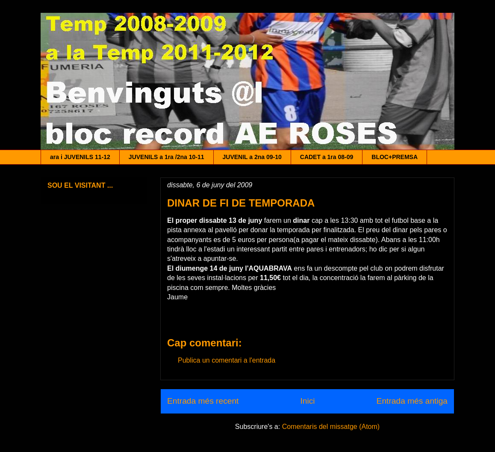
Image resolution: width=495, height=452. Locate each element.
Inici (307, 400)
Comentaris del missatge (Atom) (331, 426)
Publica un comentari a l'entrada (226, 360)
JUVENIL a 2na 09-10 (252, 157)
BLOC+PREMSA (394, 157)
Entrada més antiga (412, 400)
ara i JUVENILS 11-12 (80, 157)
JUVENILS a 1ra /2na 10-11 (166, 157)
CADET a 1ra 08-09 (327, 157)
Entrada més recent (203, 400)
